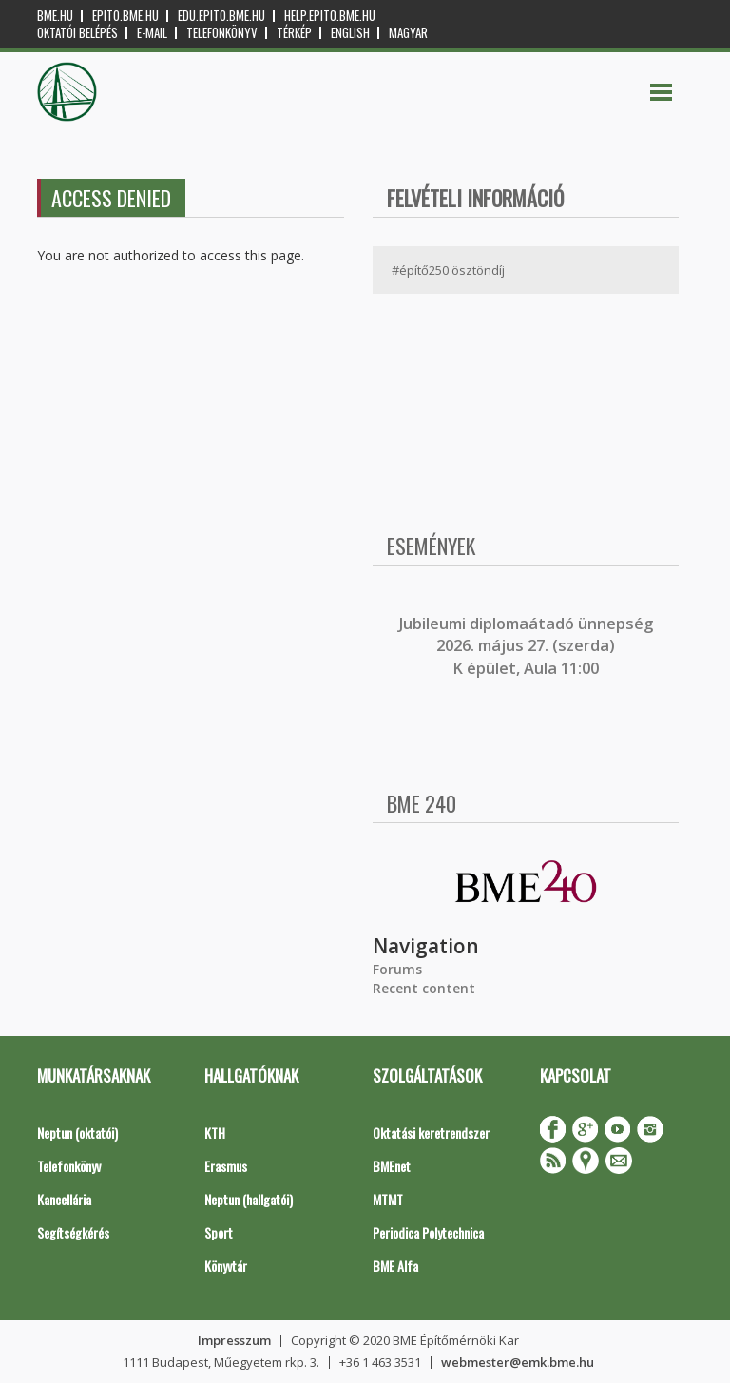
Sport (218, 1232)
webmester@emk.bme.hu (517, 1362)
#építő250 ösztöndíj (448, 270)
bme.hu (55, 16)
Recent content (424, 988)
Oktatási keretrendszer (431, 1133)
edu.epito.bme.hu (221, 16)
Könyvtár (225, 1266)
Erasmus (225, 1166)
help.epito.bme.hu (329, 16)
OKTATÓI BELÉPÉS (77, 33)
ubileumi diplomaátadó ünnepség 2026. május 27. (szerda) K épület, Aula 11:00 (528, 646)
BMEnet (392, 1166)
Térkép (294, 33)
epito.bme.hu (125, 16)
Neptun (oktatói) (77, 1133)
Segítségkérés (73, 1232)
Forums (397, 969)
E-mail (152, 33)
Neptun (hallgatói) (248, 1199)
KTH (214, 1133)
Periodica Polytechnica (428, 1232)
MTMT (388, 1199)
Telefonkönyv (222, 33)
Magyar (408, 33)
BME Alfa (395, 1266)
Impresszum (234, 1340)
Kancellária (64, 1199)
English (350, 33)
